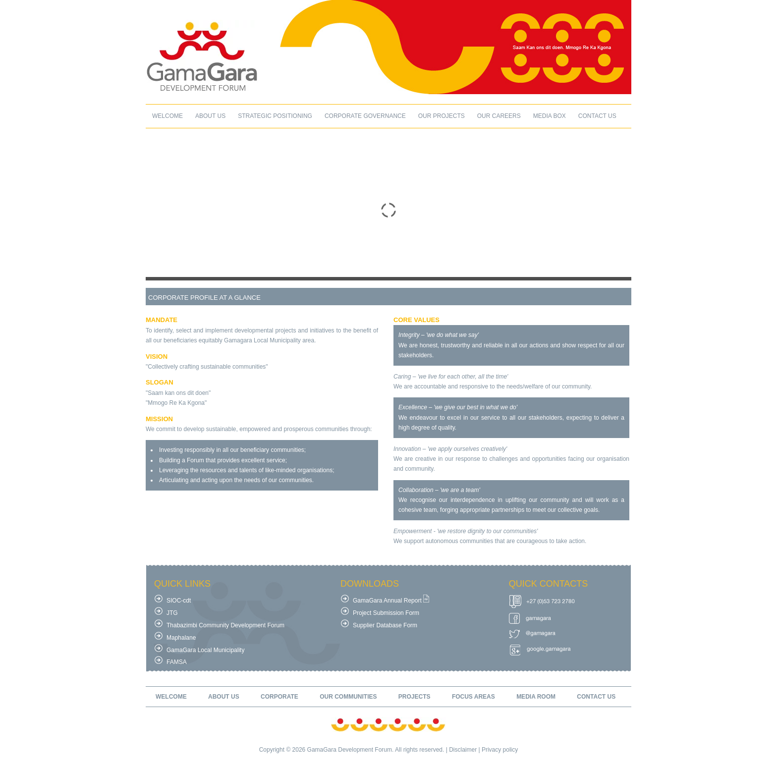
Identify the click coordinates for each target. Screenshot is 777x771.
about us (210, 115)
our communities (348, 696)
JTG (172, 612)
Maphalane (181, 637)
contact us (597, 115)
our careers (499, 115)
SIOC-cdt (178, 600)
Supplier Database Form (385, 625)
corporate (279, 696)
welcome (167, 115)
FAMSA (176, 662)
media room (535, 696)
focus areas (473, 696)
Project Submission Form (386, 612)
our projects (441, 115)
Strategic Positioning (275, 115)
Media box (549, 115)
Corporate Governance (365, 115)
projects (414, 696)
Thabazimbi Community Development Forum (225, 625)
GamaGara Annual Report (387, 600)
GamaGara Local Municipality (205, 650)
